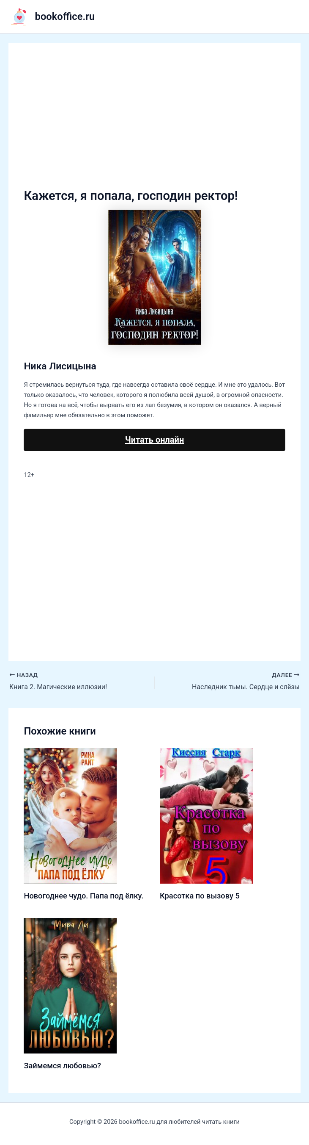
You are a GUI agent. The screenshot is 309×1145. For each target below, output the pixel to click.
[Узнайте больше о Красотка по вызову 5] (206, 815)
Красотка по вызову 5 (200, 895)
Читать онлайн (154, 440)
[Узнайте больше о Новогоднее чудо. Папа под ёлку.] (70, 815)
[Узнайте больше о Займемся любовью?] (70, 985)
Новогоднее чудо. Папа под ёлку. (83, 895)
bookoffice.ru (65, 16)
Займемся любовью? (62, 1065)
